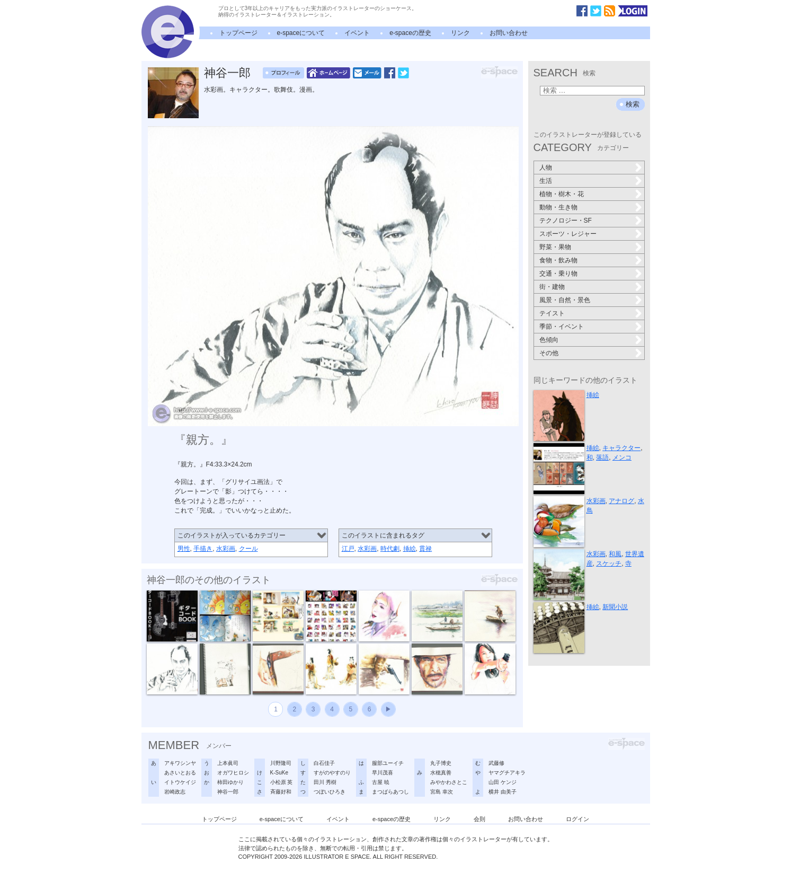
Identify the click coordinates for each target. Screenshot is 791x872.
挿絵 (409, 548)
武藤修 (496, 763)
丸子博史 (440, 763)
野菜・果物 (555, 247)
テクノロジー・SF (565, 220)
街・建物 (552, 286)
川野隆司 (280, 763)
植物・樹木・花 (561, 194)
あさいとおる (180, 773)
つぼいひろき (329, 792)
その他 (548, 353)
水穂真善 (440, 773)
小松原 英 (281, 782)
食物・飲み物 (558, 260)
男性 (183, 548)
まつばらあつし (390, 792)
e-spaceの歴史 (410, 33)
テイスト (552, 313)
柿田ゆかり (230, 782)
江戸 (348, 548)
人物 (545, 167)
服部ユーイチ (388, 763)
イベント (357, 33)
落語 (602, 457)
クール (248, 548)
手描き (202, 548)
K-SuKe (279, 773)
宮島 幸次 (441, 792)
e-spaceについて (301, 33)
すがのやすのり (332, 773)
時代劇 (389, 548)
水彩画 (225, 548)
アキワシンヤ (180, 763)
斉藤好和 (280, 792)
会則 (479, 819)
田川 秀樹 (325, 782)
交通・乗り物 (558, 273)
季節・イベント (561, 326)
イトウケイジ (180, 782)
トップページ (238, 33)
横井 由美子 (502, 792)
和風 (615, 554)
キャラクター (621, 448)
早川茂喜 (382, 773)
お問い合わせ (509, 33)
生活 (545, 180)
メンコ (622, 457)
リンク (460, 33)
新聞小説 (615, 607)
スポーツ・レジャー (568, 233)
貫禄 (425, 548)
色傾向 (548, 339)
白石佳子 (324, 763)
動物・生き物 (558, 207)
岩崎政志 (174, 792)
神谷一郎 (227, 73)
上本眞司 (227, 763)
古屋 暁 (380, 782)
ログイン (577, 819)
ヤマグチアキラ (507, 773)
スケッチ (608, 563)
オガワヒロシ (233, 773)
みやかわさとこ (448, 782)
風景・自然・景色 (564, 300)
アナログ (621, 501)
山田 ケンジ (502, 782)
